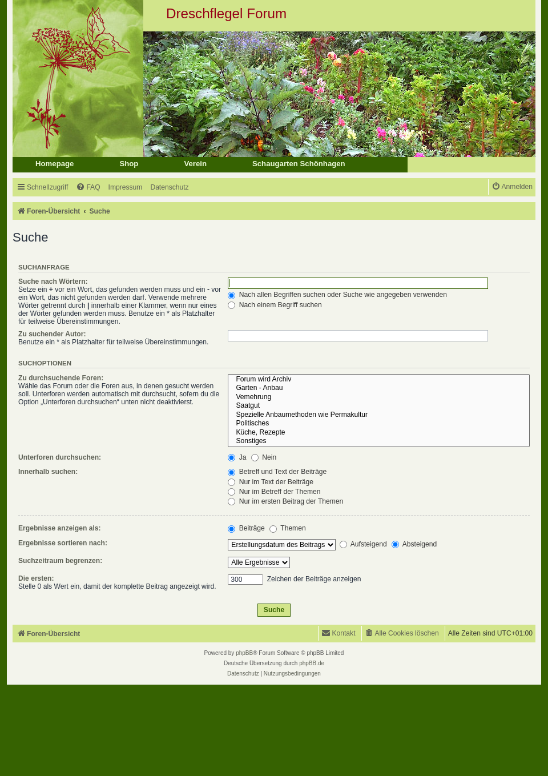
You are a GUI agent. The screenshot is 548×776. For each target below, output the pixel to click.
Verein (195, 163)
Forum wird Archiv (379, 379)
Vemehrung (379, 397)
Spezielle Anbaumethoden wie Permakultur (379, 415)
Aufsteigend (363, 544)
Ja (237, 457)
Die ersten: (36, 578)
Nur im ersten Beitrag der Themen (285, 501)
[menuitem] (88, 187)
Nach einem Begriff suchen (274, 305)
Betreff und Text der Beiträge (277, 472)
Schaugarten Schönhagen (298, 163)
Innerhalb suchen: (48, 472)
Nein (263, 457)
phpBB (244, 653)
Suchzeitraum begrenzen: (60, 561)
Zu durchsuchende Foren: (60, 378)
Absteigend (414, 544)
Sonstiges (379, 441)
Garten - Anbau (379, 388)
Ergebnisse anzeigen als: (59, 528)
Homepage (54, 163)
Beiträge (246, 528)
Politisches (379, 423)
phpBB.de (311, 663)
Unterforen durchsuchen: (59, 457)
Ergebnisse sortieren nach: (62, 543)
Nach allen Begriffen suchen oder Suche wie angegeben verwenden (337, 295)
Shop (128, 163)
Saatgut (379, 406)
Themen (287, 528)
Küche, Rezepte (379, 432)
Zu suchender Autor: (52, 334)
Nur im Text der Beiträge (270, 482)
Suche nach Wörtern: (53, 282)
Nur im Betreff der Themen (274, 492)
